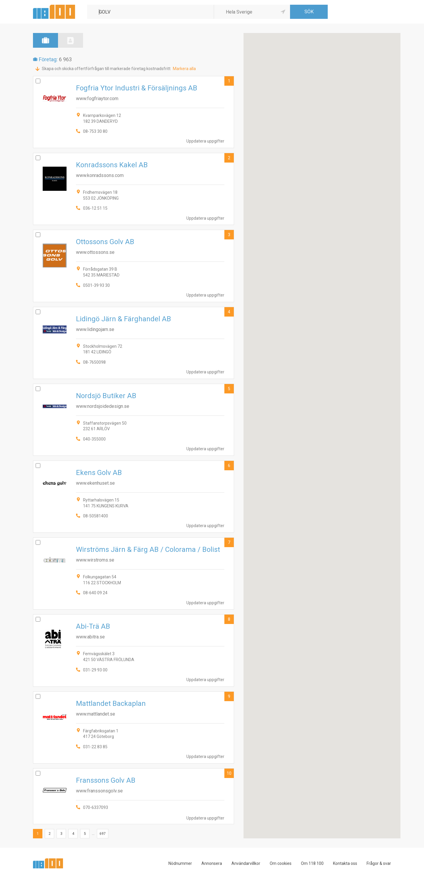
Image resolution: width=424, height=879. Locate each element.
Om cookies (281, 863)
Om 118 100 (312, 863)
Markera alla (184, 68)
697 (103, 834)
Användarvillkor (245, 863)
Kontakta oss (345, 863)
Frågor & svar (379, 863)
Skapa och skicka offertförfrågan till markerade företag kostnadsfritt (106, 68)
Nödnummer (180, 863)
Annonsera (211, 863)
